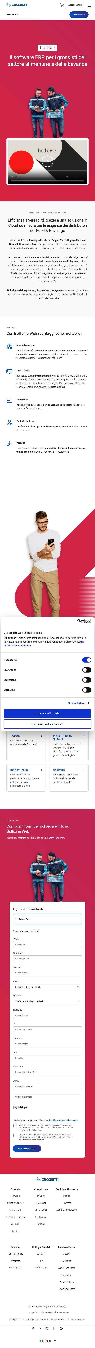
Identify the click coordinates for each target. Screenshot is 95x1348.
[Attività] (47, 1001)
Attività (17, 996)
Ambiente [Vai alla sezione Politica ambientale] (15, 1261)
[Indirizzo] (47, 1015)
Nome (16, 939)
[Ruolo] (47, 987)
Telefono (18, 1067)
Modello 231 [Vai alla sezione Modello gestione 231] (41, 1210)
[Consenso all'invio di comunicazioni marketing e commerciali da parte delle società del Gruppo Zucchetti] (15, 1125)
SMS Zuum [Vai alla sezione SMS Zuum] (41, 1267)
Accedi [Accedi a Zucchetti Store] (66, 1253)
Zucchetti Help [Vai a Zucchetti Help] (67, 1282)
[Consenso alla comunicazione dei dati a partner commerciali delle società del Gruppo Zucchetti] (15, 1135)
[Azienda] (47, 973)
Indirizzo (17, 1010)
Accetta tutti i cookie (47, 713)
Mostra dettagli (76, 703)
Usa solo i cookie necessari (47, 723)
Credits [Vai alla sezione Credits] (40, 1224)
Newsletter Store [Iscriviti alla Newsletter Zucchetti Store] (66, 1289)
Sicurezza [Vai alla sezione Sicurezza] (66, 1203)
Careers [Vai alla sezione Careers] (15, 1231)
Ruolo (16, 981)
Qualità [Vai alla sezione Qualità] (66, 1196)
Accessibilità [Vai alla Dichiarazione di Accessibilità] (15, 1267)
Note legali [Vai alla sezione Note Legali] (41, 1203)
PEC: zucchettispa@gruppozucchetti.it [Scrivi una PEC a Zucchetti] (47, 1306)
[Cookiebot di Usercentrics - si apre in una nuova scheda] (77, 621)
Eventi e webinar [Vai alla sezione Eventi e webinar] (15, 1203)
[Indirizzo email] (47, 1086)
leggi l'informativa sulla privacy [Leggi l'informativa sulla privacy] (63, 1120)
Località (17, 1038)
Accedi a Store (75, 5)
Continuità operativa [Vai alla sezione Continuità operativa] (66, 1209)
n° (14, 1024)
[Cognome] (47, 958)
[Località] (47, 1044)
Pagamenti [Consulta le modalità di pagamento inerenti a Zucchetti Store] (66, 1275)
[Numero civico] (47, 1029)
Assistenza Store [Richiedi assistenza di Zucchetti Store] (66, 1268)
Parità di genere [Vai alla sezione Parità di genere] (15, 1253)
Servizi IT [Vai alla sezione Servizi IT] (41, 1253)
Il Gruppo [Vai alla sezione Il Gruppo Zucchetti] (15, 1196)
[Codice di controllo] (47, 1097)
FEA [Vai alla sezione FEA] (41, 1261)
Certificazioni (41, 1217)
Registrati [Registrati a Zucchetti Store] (66, 1261)
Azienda (17, 967)
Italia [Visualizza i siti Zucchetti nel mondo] (48, 1340)
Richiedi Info (79, 14)
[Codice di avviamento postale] (47, 1058)
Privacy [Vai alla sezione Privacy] (41, 1196)
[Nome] (47, 944)
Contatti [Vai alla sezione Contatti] (15, 1224)
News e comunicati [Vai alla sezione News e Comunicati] (15, 1217)
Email (16, 1081)
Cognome (18, 953)
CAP (15, 1052)
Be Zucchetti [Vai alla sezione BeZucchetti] (15, 1210)
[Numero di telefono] (47, 1072)
